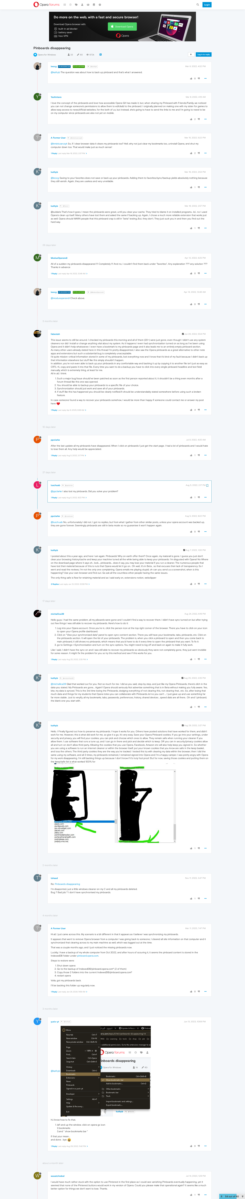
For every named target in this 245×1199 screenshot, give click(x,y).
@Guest (64, 206)
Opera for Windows (47, 55)
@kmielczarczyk (75, 138)
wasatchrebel (58, 1176)
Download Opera (124, 26)
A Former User (58, 137)
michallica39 (57, 614)
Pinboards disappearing (67, 884)
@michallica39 (67, 678)
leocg (54, 66)
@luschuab (67, 516)
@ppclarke (67, 485)
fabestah (55, 334)
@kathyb (92, 66)
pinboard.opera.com (87, 955)
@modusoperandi (60, 298)
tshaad (54, 878)
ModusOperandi (59, 258)
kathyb (54, 172)
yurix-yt (55, 1021)
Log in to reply (204, 54)
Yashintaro (56, 97)
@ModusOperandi (96, 292)
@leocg (55, 178)
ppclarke (55, 440)
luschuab (55, 485)
